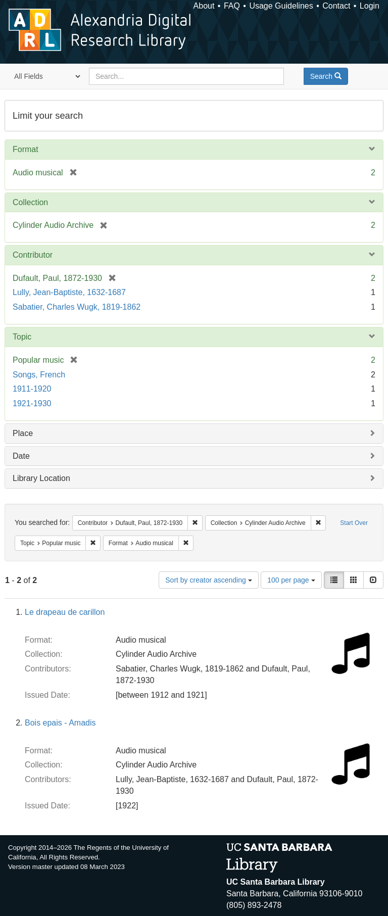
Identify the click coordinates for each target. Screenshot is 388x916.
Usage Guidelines (281, 6)
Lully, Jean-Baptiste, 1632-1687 (69, 292)
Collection (30, 202)
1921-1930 (32, 403)
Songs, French (39, 374)
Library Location (41, 478)
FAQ (232, 6)
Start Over (354, 522)
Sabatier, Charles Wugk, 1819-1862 (76, 307)
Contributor (33, 255)
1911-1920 (32, 388)
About (204, 6)
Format (25, 149)
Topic (22, 336)
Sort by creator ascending (208, 580)
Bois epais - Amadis (60, 722)
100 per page (291, 580)
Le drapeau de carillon (65, 612)
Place (23, 433)
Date (21, 456)
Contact (336, 6)
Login (369, 6)
